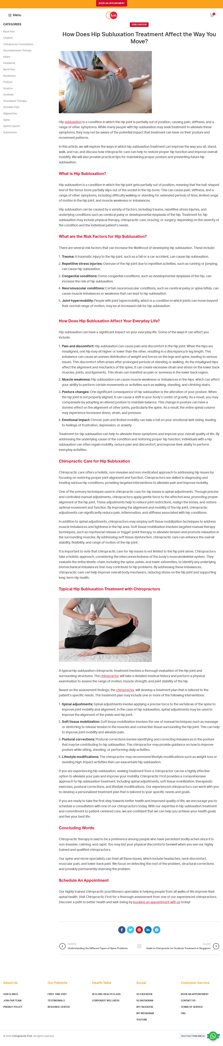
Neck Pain (9, 73)
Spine (6, 124)
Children (8, 42)
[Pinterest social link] (139, 934)
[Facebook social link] (121, 934)
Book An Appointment (195, 998)
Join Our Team (12, 1005)
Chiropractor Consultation (18, 48)
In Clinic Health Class (106, 998)
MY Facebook (144, 1011)
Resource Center (59, 1011)
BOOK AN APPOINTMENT (112, 3)
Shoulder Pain (11, 111)
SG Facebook (144, 998)
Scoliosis (8, 99)
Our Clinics (10, 998)
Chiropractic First (22, 1040)
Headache (9, 67)
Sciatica (8, 92)
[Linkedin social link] (148, 934)
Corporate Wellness (105, 1005)
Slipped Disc (10, 118)
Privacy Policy (12, 1011)
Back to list (139, 950)
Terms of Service (192, 1011)
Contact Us (188, 1005)
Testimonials (56, 1005)
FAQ (183, 1017)
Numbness (9, 80)
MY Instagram (145, 1017)
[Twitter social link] (130, 934)
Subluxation (139, 29)
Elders (6, 61)
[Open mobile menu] (15, 17)
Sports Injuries (11, 130)
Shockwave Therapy (15, 105)
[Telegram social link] (156, 934)
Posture (7, 86)
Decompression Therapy (17, 55)
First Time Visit (57, 998)
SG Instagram (144, 1005)
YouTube (141, 1024)
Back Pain (9, 36)
